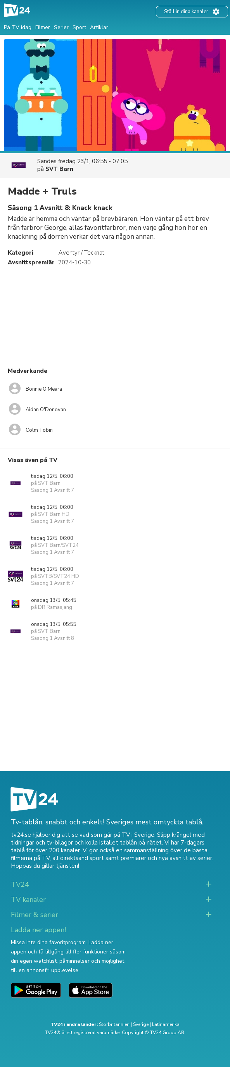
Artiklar (99, 27)
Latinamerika (166, 1024)
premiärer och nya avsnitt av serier (166, 858)
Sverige (141, 1024)
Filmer (42, 27)
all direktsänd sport (78, 858)
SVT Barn (59, 169)
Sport (79, 27)
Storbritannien (114, 1024)
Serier (61, 27)
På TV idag (17, 27)
